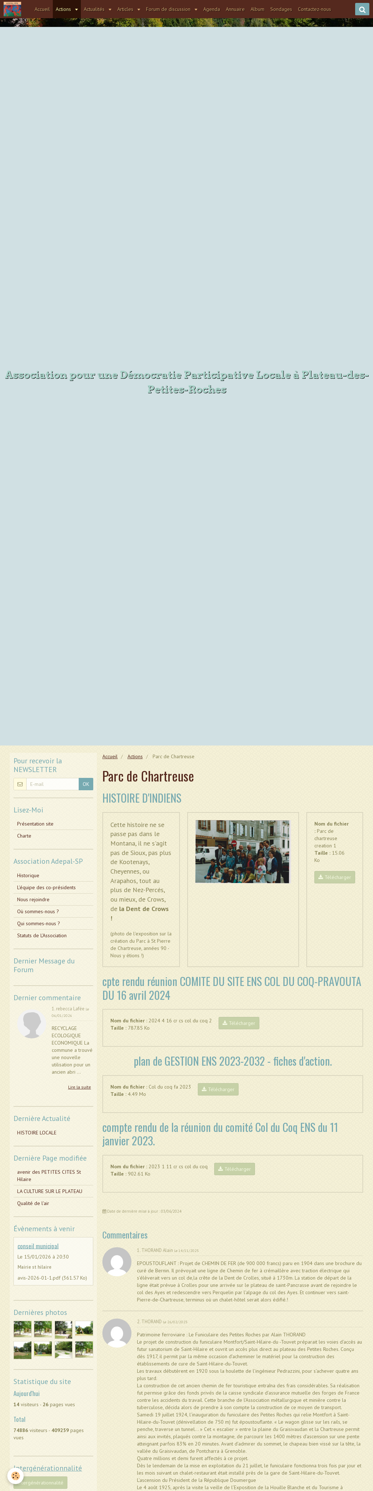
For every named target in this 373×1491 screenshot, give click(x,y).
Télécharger (334, 877)
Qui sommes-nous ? (38, 923)
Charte (24, 835)
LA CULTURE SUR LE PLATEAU (49, 1191)
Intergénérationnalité (40, 1482)
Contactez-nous (314, 9)
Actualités (95, 9)
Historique (28, 875)
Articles (126, 9)
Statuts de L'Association (42, 935)
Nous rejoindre (33, 899)
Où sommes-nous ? (38, 911)
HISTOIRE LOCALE (36, 1132)
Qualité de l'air (33, 1203)
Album (257, 9)
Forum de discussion (169, 9)
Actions (64, 9)
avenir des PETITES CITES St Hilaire (49, 1175)
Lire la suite (79, 1087)
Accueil (42, 9)
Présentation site (35, 823)
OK (86, 784)
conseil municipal (38, 1245)
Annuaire (235, 9)
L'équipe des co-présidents (46, 887)
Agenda (211, 9)
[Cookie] (15, 1476)
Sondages (281, 9)
